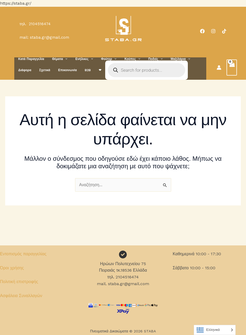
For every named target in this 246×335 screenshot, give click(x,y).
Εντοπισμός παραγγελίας (23, 253)
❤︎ (73, 70)
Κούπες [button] (124, 59)
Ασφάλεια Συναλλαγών (21, 295)
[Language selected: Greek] (215, 330)
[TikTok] (224, 31)
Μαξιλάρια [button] (169, 59)
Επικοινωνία (44, 70)
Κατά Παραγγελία (30, 59)
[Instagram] (213, 31)
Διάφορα (191, 59)
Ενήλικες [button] (80, 59)
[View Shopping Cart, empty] (232, 67)
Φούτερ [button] (102, 59)
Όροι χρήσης (12, 267)
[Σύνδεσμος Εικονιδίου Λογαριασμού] (219, 67)
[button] (62, 59)
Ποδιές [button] (146, 59)
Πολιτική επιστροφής (19, 281)
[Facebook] (202, 31)
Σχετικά (22, 70)
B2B (62, 70)
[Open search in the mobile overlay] (118, 70)
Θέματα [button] (57, 59)
